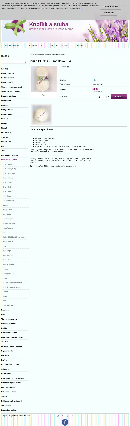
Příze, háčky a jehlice (40, 54)
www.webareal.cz (26, 416)
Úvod (31, 54)
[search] (24, 61)
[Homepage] (11, 45)
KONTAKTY (81, 45)
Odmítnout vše (110, 6)
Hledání (5, 56)
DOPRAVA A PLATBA (34, 45)
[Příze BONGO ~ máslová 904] (43, 82)
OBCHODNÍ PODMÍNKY (60, 45)
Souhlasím (108, 13)
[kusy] (103, 97)
